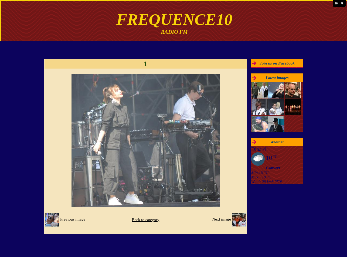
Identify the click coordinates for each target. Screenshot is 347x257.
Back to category (145, 220)
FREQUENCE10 (174, 19)
